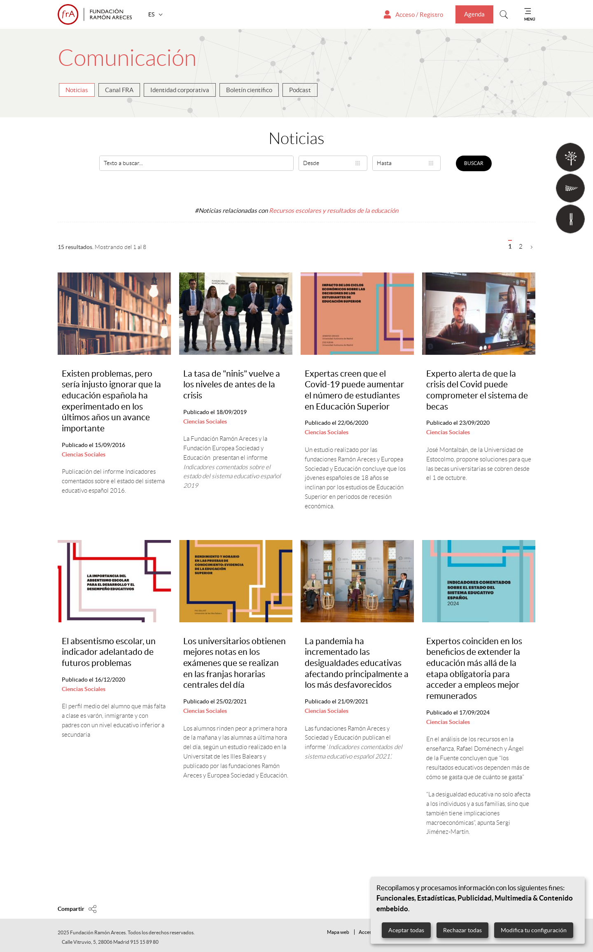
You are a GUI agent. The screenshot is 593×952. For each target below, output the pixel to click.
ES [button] (152, 14)
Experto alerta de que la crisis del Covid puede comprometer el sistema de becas (477, 390)
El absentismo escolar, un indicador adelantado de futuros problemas (109, 652)
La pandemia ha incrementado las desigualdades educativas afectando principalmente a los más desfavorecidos (357, 663)
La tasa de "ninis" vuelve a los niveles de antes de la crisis (231, 384)
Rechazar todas (462, 930)
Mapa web (338, 932)
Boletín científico (249, 89)
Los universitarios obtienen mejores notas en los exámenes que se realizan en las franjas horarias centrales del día (234, 663)
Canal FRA (119, 89)
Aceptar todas (406, 930)
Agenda (474, 14)
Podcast (300, 89)
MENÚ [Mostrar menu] (529, 19)
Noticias (76, 89)
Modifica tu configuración (534, 930)
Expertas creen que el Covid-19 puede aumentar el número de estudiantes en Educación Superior (354, 390)
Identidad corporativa (179, 89)
